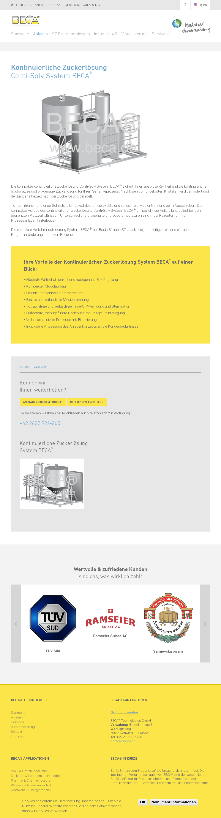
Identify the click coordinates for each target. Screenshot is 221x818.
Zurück (24, 367)
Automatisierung (23, 727)
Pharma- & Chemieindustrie (31, 780)
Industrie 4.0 (105, 34)
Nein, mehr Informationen (174, 803)
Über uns (25, 4)
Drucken (40, 367)
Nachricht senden (124, 712)
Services (159, 34)
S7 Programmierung (71, 34)
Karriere (41, 4)
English (200, 4)
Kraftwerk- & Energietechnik (31, 790)
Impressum (72, 4)
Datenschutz (91, 4)
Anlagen (40, 34)
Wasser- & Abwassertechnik (31, 785)
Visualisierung (134, 34)
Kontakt (56, 4)
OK (143, 803)
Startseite (20, 34)
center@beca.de (123, 741)
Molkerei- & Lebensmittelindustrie (35, 776)
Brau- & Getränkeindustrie (29, 771)
